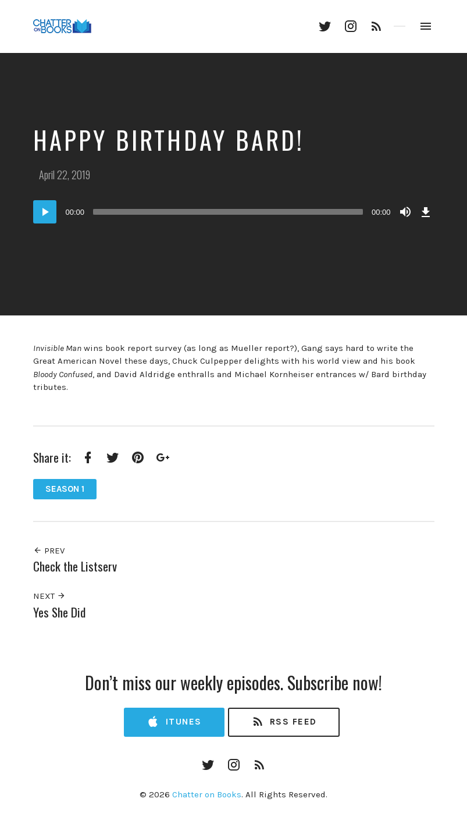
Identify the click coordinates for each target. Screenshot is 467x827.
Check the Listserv (75, 566)
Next (49, 596)
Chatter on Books (206, 794)
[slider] (228, 212)
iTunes (174, 722)
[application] (233, 211)
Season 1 (64, 489)
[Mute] (405, 211)
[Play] (44, 211)
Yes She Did (59, 612)
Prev (49, 550)
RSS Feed (284, 722)
